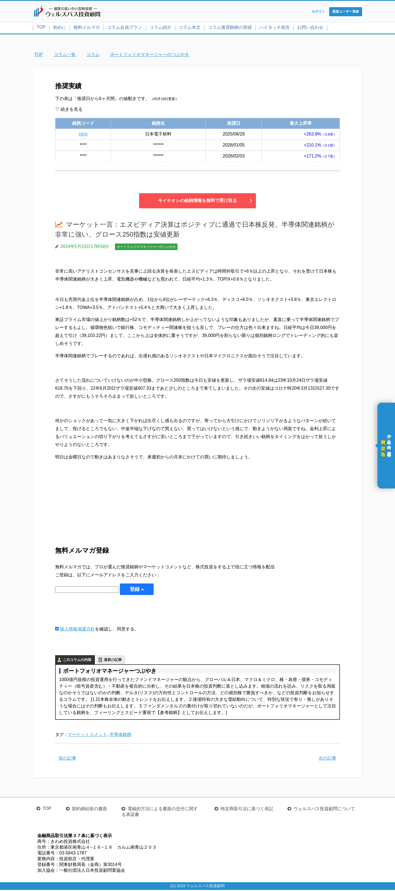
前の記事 (67, 759)
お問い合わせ (310, 28)
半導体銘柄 (120, 735)
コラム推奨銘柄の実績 (230, 28)
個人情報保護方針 (77, 630)
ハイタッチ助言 (274, 28)
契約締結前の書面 (89, 809)
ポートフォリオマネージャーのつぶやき (146, 248)
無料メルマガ (87, 28)
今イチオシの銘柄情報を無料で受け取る (197, 201)
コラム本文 (190, 28)
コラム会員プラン (124, 28)
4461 (83, 168)
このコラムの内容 (77, 661)
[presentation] (97, 611)
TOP (41, 28)
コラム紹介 (160, 28)
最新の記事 (113, 661)
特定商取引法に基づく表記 (247, 809)
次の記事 (327, 759)
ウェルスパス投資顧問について (324, 809)
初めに (59, 28)
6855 (83, 135)
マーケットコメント (87, 735)
